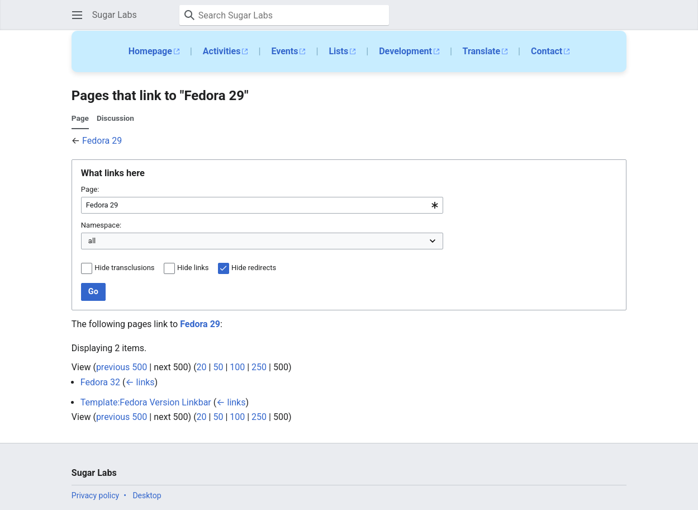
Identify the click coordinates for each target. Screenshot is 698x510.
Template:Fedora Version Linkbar (145, 402)
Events (284, 51)
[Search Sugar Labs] (284, 15)
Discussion (115, 118)
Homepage (150, 51)
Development (405, 51)
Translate (482, 51)
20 (202, 367)
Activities (222, 51)
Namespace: (101, 225)
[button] (77, 15)
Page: (90, 189)
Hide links (192, 267)
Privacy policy (95, 495)
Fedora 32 (100, 382)
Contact (546, 51)
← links (139, 382)
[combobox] (262, 205)
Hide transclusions (124, 267)
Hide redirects (253, 267)
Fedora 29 (102, 140)
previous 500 (121, 367)
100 (237, 367)
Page (80, 118)
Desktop (146, 495)
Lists (338, 51)
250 (259, 367)
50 (218, 367)
